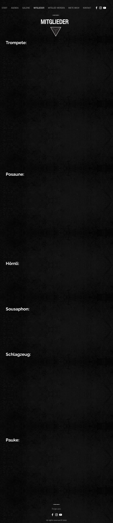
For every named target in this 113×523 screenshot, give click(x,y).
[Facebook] (96, 8)
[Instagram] (100, 8)
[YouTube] (104, 8)
